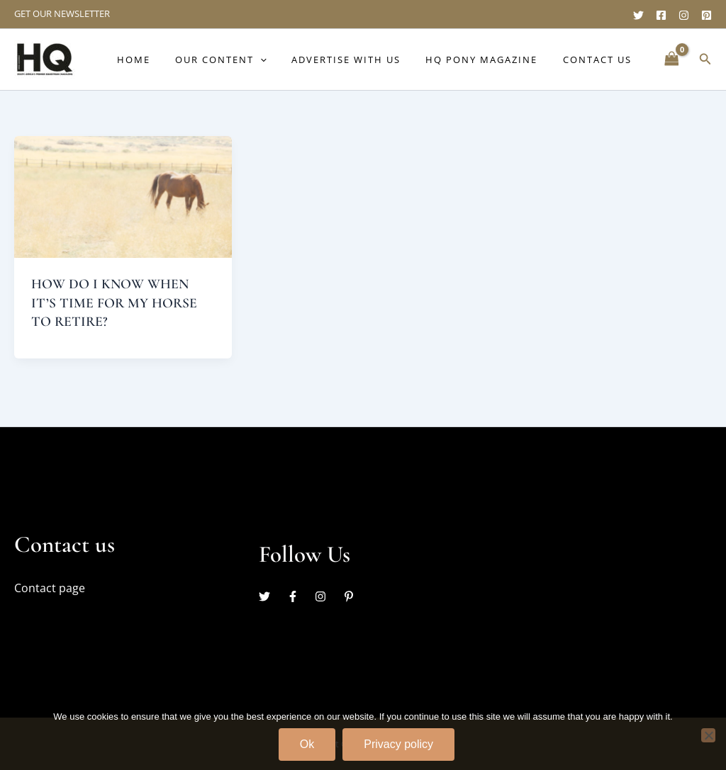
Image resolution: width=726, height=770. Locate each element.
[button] (283, 59)
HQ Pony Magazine (491, 59)
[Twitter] (638, 15)
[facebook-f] (300, 595)
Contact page (49, 587)
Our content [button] (243, 59)
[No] (708, 734)
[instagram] (327, 595)
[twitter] (271, 595)
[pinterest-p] (350, 595)
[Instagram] (683, 15)
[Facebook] (661, 15)
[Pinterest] (706, 15)
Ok (307, 743)
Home (162, 59)
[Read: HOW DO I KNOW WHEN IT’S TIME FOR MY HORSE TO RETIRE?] (123, 196)
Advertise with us (362, 59)
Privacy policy (398, 743)
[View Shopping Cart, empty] (671, 59)
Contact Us (600, 59)
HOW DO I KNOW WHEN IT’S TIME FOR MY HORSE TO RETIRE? (115, 302)
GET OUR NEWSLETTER (62, 13)
